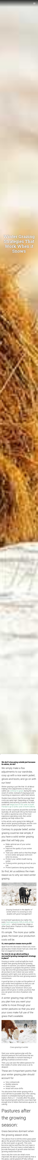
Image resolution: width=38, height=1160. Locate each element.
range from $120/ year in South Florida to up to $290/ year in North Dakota (18, 805)
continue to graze (17, 791)
